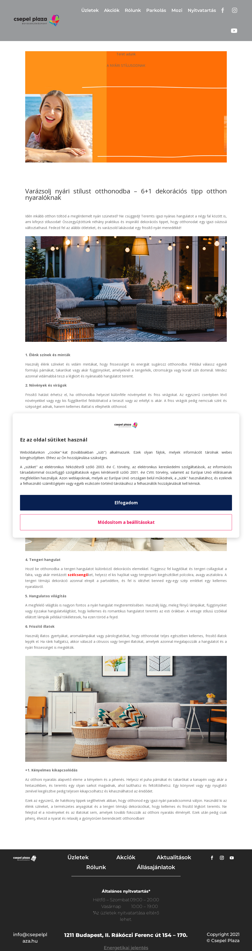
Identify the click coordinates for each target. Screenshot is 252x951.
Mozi (176, 10)
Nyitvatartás (202, 10)
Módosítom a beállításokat (126, 522)
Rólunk (133, 10)
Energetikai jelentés (126, 948)
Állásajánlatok (156, 867)
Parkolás (156, 10)
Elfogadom (126, 503)
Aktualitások (174, 857)
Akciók (111, 10)
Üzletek (90, 10)
